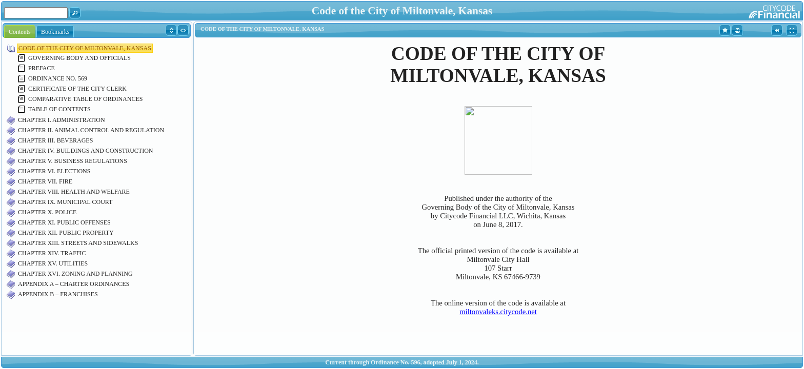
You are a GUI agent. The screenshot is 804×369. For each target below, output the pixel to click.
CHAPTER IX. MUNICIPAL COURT (65, 202)
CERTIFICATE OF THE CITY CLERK (77, 88)
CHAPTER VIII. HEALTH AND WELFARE (74, 191)
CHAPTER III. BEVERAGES (55, 140)
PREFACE (41, 68)
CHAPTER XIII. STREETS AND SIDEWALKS (78, 243)
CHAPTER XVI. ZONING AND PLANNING (75, 273)
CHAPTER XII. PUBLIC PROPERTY (66, 232)
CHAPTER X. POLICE (47, 212)
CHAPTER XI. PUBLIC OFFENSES (64, 222)
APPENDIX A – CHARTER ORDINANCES (73, 284)
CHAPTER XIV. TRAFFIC (52, 253)
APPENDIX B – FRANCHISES (58, 294)
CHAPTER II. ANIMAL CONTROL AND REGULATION (91, 130)
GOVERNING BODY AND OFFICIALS (79, 57)
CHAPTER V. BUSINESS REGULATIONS (72, 161)
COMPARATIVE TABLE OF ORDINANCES (85, 98)
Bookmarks (55, 31)
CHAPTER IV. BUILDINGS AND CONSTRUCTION (85, 150)
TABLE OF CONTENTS (59, 109)
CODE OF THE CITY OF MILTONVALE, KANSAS (84, 48)
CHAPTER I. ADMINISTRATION (61, 120)
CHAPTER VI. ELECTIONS (54, 171)
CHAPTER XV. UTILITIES (53, 263)
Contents (20, 31)
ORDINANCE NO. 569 (57, 78)
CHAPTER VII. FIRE (45, 181)
